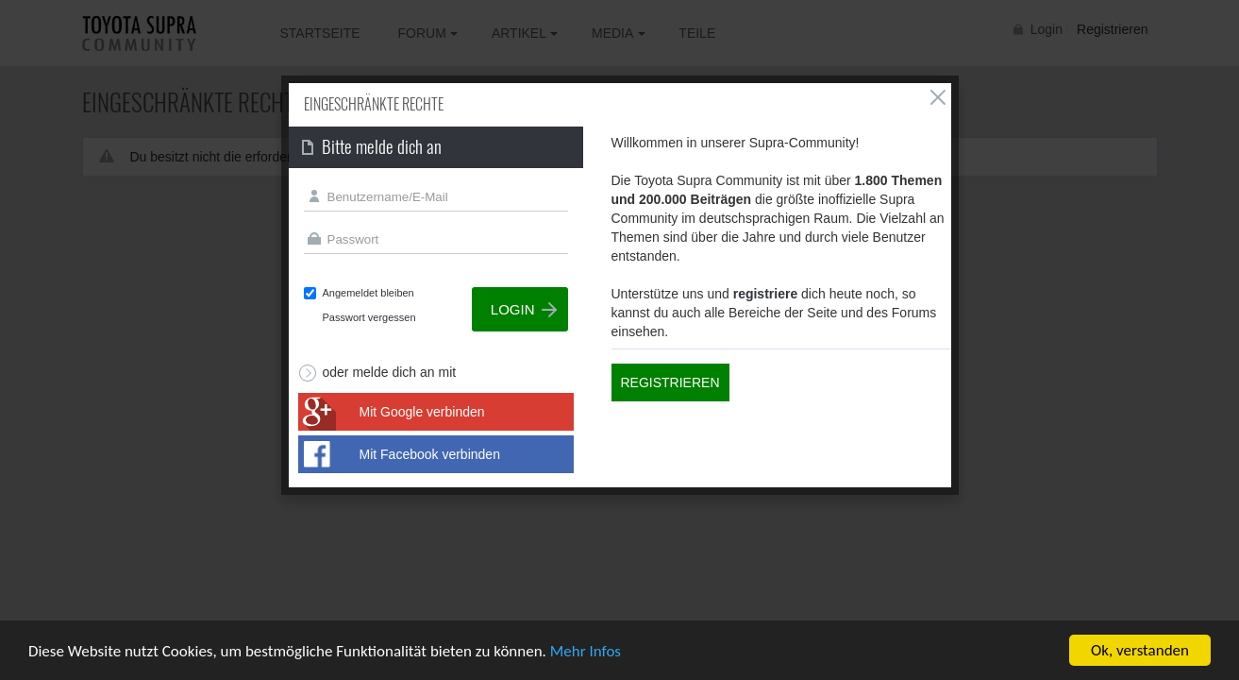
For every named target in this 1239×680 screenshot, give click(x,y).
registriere (765, 293)
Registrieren (670, 382)
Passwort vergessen (369, 317)
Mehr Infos (585, 651)
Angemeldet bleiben (368, 292)
